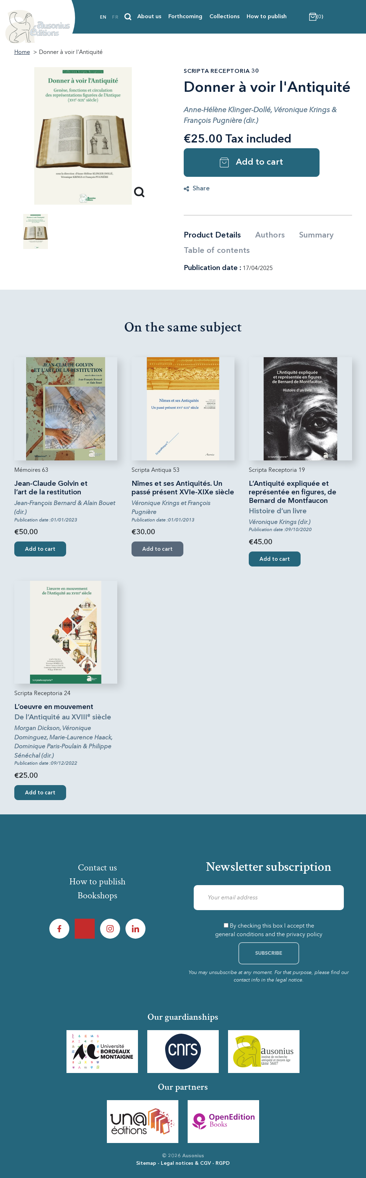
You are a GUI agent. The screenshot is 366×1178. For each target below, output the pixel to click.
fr (115, 17)
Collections (224, 17)
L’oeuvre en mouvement (53, 707)
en (103, 17)
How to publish (267, 17)
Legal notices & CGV (186, 1163)
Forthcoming (185, 17)
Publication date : (212, 268)
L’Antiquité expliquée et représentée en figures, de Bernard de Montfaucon (292, 492)
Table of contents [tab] (217, 251)
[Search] (128, 16)
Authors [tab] (270, 235)
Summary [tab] (316, 235)
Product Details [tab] (212, 235)
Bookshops (97, 895)
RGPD (223, 1163)
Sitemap (146, 1163)
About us (149, 17)
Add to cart (251, 163)
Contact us (97, 868)
